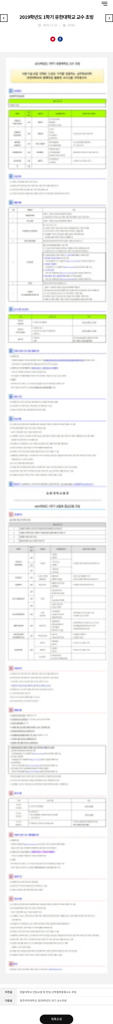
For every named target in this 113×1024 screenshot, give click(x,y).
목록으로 (56, 1019)
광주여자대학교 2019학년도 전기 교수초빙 (43, 1000)
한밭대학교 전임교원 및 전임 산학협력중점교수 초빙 (48, 992)
